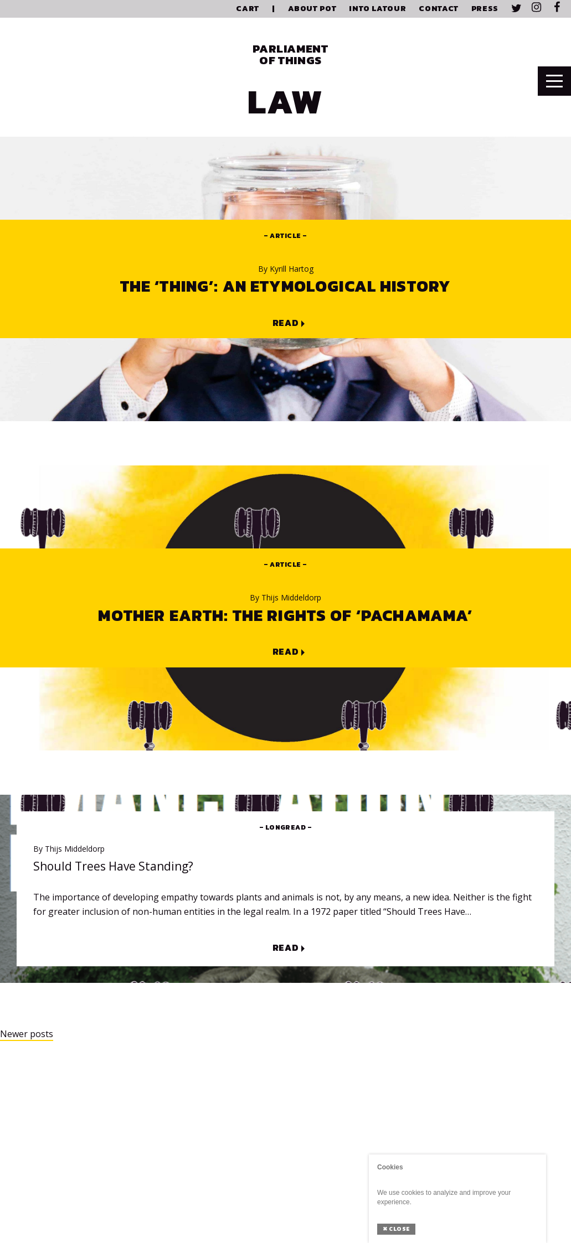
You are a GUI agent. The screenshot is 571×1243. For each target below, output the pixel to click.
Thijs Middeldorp (285, 598)
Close (396, 1229)
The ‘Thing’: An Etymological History (285, 286)
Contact (438, 8)
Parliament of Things (290, 54)
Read (285, 323)
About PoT (312, 8)
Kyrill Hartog (285, 269)
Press (484, 8)
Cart (247, 8)
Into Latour (377, 8)
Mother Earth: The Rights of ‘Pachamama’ (285, 615)
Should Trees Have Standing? (113, 866)
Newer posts (26, 1034)
